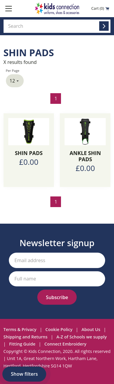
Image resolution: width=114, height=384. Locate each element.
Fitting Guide (22, 344)
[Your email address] (57, 260)
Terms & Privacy (20, 329)
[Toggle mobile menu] (8, 8)
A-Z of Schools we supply (82, 337)
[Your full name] (57, 278)
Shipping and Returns (26, 337)
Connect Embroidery (65, 344)
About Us (90, 329)
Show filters (24, 374)
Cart (100, 8)
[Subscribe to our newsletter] (57, 297)
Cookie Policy (58, 329)
